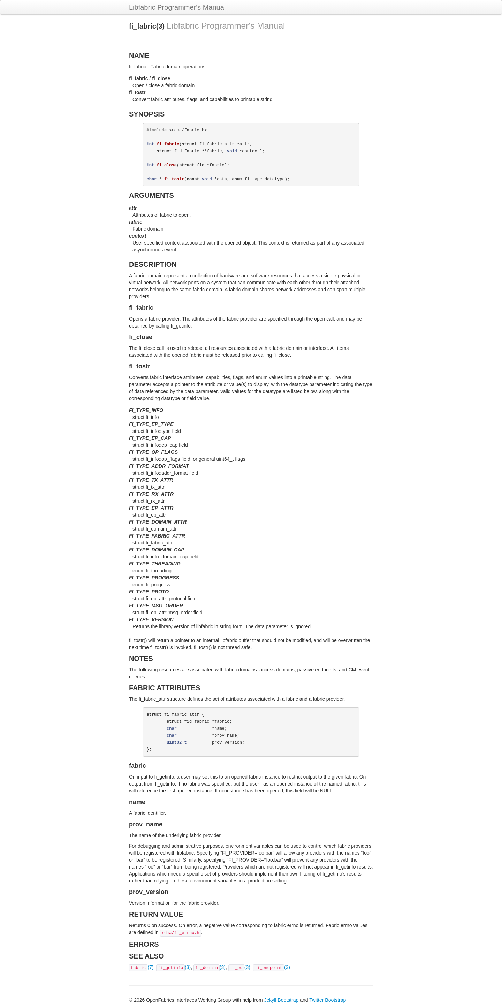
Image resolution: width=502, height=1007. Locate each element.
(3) (173, 967)
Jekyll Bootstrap (281, 1000)
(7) (141, 967)
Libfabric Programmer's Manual (177, 7)
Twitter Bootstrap (327, 1000)
